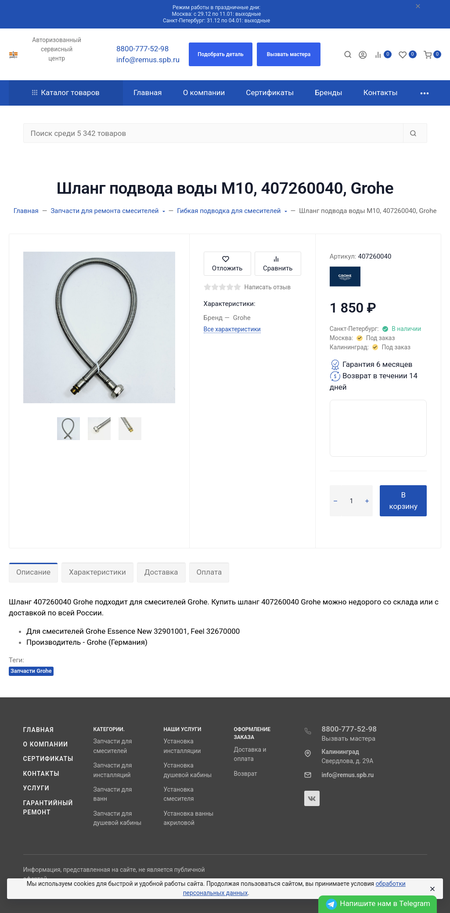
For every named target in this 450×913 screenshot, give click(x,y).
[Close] (432, 889)
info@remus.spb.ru (148, 59)
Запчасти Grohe (31, 671)
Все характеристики (232, 329)
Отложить (227, 264)
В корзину (403, 500)
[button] (220, 54)
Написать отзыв (268, 287)
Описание (33, 572)
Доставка (161, 572)
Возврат (245, 773)
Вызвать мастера (349, 738)
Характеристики (97, 572)
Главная (38, 729)
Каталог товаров (66, 92)
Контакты (41, 773)
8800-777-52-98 (142, 48)
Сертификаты (48, 758)
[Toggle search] (348, 54)
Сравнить (278, 264)
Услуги (36, 788)
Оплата (209, 572)
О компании (45, 744)
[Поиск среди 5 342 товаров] (213, 133)
